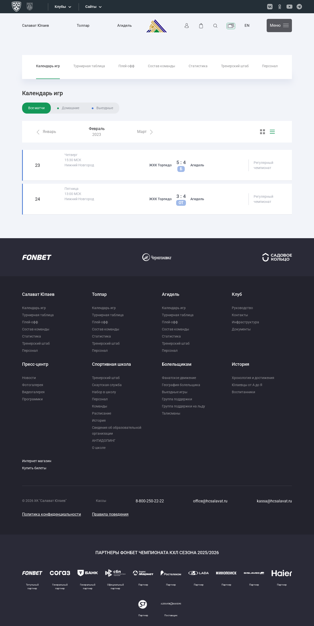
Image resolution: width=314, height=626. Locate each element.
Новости (29, 378)
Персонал (270, 66)
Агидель (124, 25)
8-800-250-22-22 (150, 501)
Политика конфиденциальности (51, 514)
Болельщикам (177, 364)
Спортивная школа (111, 364)
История (99, 420)
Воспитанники (243, 392)
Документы (241, 329)
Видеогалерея (33, 392)
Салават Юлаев (35, 25)
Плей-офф (126, 66)
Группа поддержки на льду (183, 406)
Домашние (70, 108)
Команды (99, 406)
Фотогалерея (32, 385)
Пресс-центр (35, 364)
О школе (98, 448)
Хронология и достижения (253, 378)
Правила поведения (110, 514)
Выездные (104, 108)
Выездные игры (174, 392)
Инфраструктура (245, 322)
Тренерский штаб (235, 66)
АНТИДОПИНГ (104, 441)
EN (247, 25)
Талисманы (171, 413)
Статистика (198, 66)
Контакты (240, 315)
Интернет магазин (36, 461)
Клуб (237, 294)
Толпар (83, 25)
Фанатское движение (179, 378)
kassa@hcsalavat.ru (274, 501)
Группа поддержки (177, 399)
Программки (32, 399)
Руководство (242, 308)
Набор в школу (104, 392)
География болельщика (181, 385)
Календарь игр (48, 66)
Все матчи (36, 108)
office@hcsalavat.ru (210, 501)
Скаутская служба (107, 385)
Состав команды (161, 66)
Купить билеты (34, 468)
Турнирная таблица (89, 66)
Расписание (101, 413)
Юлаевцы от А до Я (247, 385)
